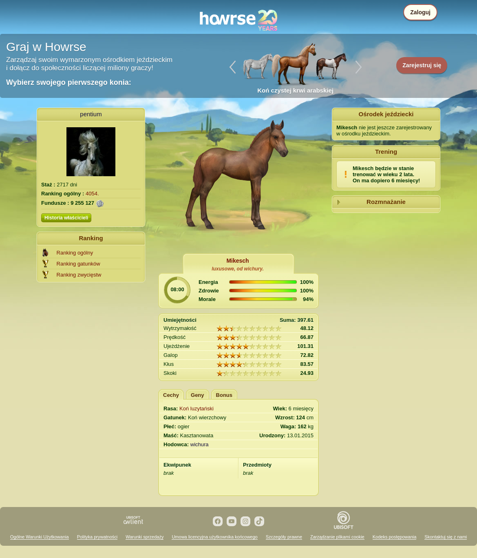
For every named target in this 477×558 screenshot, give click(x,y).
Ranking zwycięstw (79, 275)
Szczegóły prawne (284, 536)
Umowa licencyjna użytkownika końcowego (214, 536)
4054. (92, 193)
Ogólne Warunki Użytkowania (39, 536)
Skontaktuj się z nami (445, 536)
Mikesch (237, 260)
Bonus (224, 395)
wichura (199, 444)
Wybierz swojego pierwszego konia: (68, 82)
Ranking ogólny (75, 253)
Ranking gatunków (78, 264)
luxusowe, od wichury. (238, 269)
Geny (197, 395)
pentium (91, 114)
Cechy (171, 395)
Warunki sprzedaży (144, 536)
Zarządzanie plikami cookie (337, 536)
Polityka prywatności (97, 536)
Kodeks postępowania (395, 536)
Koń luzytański (196, 408)
